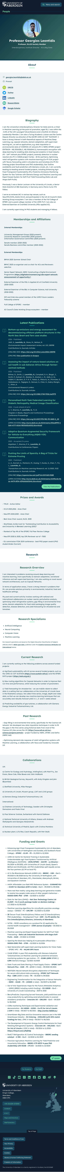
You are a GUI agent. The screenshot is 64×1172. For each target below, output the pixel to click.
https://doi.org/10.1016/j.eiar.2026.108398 (38, 352)
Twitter (10, 93)
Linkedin (11, 98)
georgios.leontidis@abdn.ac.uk (18, 77)
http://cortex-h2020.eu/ (47, 1011)
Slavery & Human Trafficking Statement (17, 1158)
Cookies (7, 1153)
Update (56, 1058)
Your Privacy (8, 1144)
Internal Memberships (13, 227)
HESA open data (19, 645)
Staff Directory (9, 1123)
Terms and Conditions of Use (14, 1139)
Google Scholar (14, 108)
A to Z (6, 1113)
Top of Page (32, 1131)
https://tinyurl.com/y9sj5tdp (19, 1031)
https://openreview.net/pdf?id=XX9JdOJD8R (35, 475)
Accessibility (8, 1148)
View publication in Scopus (28, 356)
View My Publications (51, 487)
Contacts (7, 1109)
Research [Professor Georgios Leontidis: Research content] (32, 554)
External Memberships (13, 252)
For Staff (39, 1069)
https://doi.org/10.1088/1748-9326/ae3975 (38, 394)
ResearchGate (13, 103)
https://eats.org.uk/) (22, 676)
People (6, 11)
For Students (26, 1069)
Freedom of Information (12, 1162)
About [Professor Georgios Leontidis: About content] (32, 65)
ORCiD (10, 88)
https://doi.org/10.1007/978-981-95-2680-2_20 (40, 419)
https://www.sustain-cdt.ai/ (36, 674)
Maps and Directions (11, 1118)
